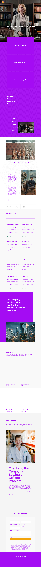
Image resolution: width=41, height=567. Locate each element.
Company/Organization (15, 525)
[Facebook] (16, 556)
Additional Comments (14, 530)
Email (22, 520)
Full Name (12, 520)
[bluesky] (20, 556)
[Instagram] (18, 556)
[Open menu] (37, 2)
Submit (20, 539)
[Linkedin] (22, 556)
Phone (23, 526)
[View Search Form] (39, 2)
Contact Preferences (25, 524)
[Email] (25, 556)
